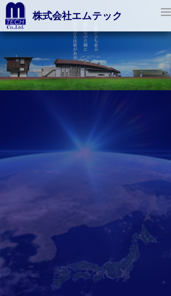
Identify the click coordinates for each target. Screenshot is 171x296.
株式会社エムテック (78, 16)
